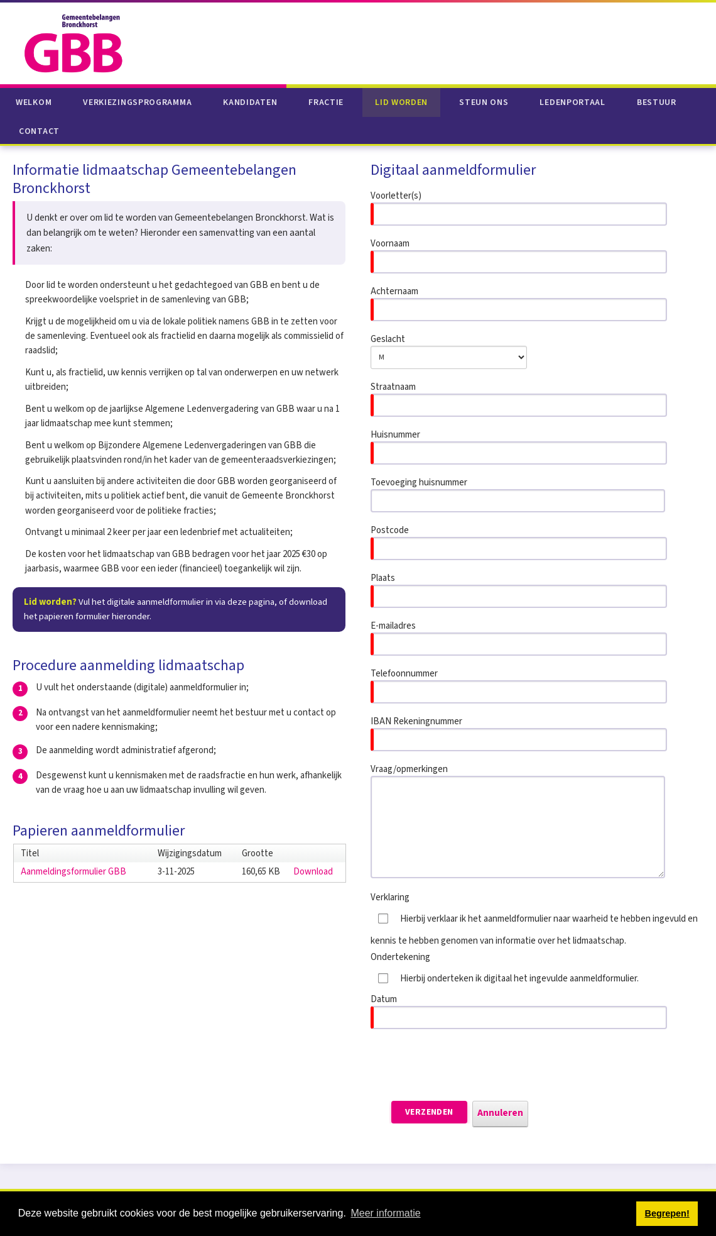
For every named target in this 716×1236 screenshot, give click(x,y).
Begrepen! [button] (667, 1213)
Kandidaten (250, 102)
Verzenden (429, 1112)
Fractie (326, 102)
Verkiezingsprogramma (137, 102)
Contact (39, 131)
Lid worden (401, 102)
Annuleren (500, 1113)
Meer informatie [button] (385, 1213)
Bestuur (656, 102)
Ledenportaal (572, 102)
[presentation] (466, 1065)
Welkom (34, 102)
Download (313, 871)
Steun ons (483, 102)
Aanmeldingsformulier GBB (73, 871)
